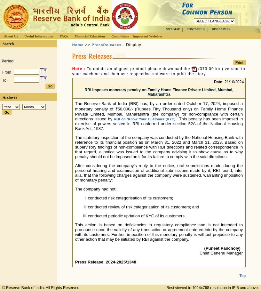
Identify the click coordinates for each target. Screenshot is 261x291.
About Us (11, 36)
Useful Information (38, 36)
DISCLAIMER (221, 29)
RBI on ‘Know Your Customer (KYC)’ (145, 119)
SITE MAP (173, 29)
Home (77, 45)
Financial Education (90, 36)
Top (243, 270)
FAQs (63, 36)
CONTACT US (195, 29)
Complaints (120, 36)
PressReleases (107, 45)
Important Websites (147, 36)
